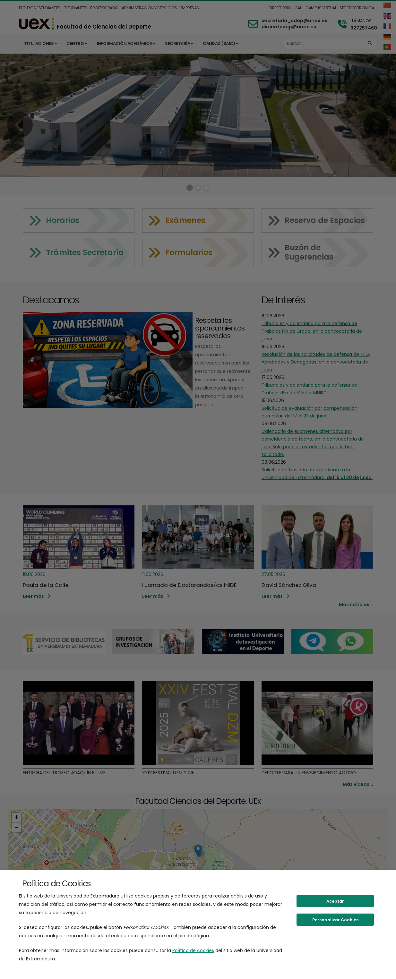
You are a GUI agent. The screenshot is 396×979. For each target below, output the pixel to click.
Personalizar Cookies (335, 920)
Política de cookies (193, 950)
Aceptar (335, 901)
